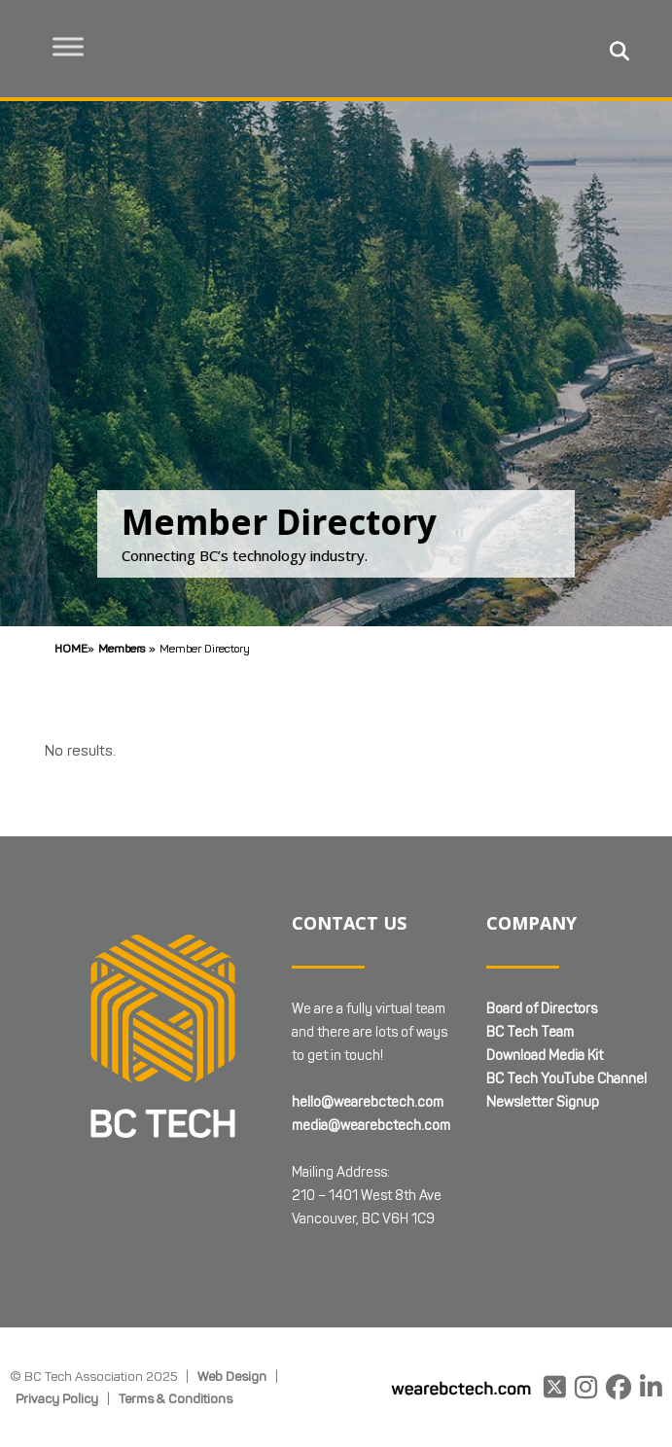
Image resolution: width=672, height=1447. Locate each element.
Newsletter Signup (542, 1102)
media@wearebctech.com (371, 1125)
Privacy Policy (57, 1398)
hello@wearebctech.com (367, 1102)
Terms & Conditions (175, 1398)
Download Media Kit (544, 1055)
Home (71, 648)
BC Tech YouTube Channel (566, 1079)
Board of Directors (541, 1009)
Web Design (231, 1376)
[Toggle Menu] (69, 46)
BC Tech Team (530, 1032)
